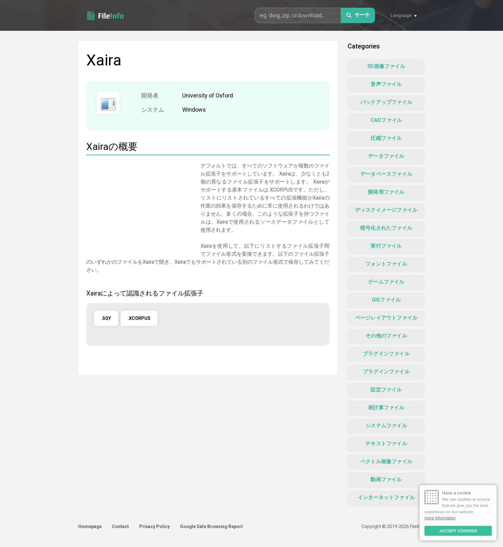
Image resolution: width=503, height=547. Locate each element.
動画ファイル (386, 479)
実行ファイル (386, 246)
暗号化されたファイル (386, 228)
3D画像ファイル (386, 66)
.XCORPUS (139, 318)
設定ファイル (386, 390)
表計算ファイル (386, 408)
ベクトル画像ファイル (386, 461)
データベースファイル (386, 174)
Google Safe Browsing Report (211, 526)
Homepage (90, 526)
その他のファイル (386, 336)
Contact (120, 526)
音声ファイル (386, 84)
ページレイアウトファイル (386, 318)
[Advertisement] (140, 207)
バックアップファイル (386, 102)
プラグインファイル (386, 354)
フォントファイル (386, 264)
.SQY (106, 318)
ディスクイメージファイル (386, 210)
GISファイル (386, 300)
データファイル (386, 156)
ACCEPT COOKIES (458, 530)
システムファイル (386, 426)
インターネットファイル (386, 497)
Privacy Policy (154, 526)
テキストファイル (386, 443)
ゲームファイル (386, 282)
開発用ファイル (386, 192)
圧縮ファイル (386, 138)
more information (440, 518)
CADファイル (386, 120)
